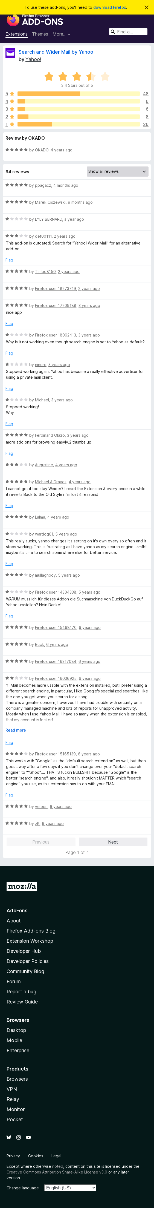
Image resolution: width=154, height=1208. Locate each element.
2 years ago (64, 236)
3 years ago (89, 305)
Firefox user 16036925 (56, 678)
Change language (23, 1188)
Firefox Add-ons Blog (31, 931)
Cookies (35, 1156)
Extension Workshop (30, 941)
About (14, 921)
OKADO (41, 150)
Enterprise (18, 1050)
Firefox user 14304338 (55, 592)
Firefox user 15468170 (56, 627)
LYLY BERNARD (48, 219)
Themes (40, 34)
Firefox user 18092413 (55, 335)
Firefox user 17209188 (55, 305)
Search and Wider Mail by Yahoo (56, 52)
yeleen (41, 806)
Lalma (40, 517)
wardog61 (44, 534)
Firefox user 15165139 (55, 754)
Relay (13, 1099)
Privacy (13, 1156)
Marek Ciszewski (50, 202)
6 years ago (90, 627)
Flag (9, 260)
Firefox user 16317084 (55, 661)
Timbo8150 (45, 271)
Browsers (17, 1079)
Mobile (14, 1040)
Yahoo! (33, 59)
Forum (14, 981)
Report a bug (21, 991)
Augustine (44, 464)
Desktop (16, 1030)
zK (37, 823)
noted (57, 1166)
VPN (12, 1089)
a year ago (74, 219)
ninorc (40, 364)
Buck (39, 644)
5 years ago (66, 534)
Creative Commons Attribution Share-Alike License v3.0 (57, 1172)
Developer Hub (24, 951)
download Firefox (109, 7)
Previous (41, 842)
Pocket (15, 1119)
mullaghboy (45, 575)
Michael (42, 400)
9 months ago (80, 202)
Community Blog (25, 971)
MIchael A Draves (50, 481)
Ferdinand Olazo (50, 435)
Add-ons (17, 910)
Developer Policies (28, 961)
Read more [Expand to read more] (15, 730)
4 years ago (61, 150)
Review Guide (22, 1002)
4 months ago (65, 185)
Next (113, 842)
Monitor (16, 1109)
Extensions (16, 34)
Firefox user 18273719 (55, 288)
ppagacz (43, 185)
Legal (56, 1156)
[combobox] (128, 31)
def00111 (43, 236)
